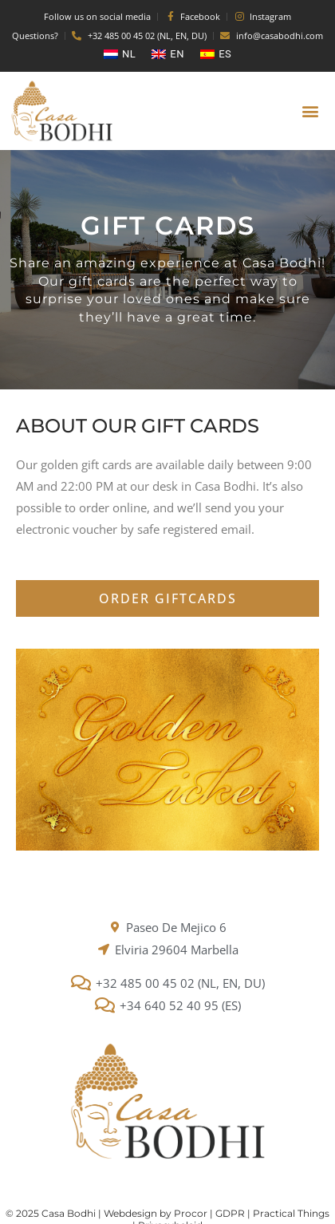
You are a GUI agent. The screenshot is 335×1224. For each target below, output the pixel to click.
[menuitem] (120, 54)
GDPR (230, 1213)
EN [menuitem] (177, 54)
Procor (190, 1213)
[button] (310, 111)
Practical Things (291, 1213)
